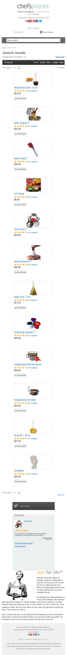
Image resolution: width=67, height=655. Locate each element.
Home (4, 47)
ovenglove (19, 470)
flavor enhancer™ (22, 261)
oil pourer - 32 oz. (22, 435)
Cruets (39, 627)
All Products (26, 627)
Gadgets (33, 627)
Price (48, 62)
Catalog (20, 18)
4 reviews (34, 91)
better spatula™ (21, 123)
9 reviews (34, 368)
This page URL (61, 494)
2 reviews (34, 335)
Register (36, 28)
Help (47, 18)
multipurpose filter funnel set (27, 364)
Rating (62, 62)
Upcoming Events (31, 18)
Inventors (41, 18)
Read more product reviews (24, 543)
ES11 (47, 639)
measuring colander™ (24, 332)
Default (55, 62)
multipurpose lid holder (25, 400)
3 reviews (34, 438)
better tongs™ (21, 158)
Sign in (30, 28)
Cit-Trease (19, 194)
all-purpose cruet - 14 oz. (26, 87)
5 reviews (34, 232)
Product (42, 62)
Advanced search (48, 32)
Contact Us (46, 627)
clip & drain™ (20, 229)
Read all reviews (20, 546)
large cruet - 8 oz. (22, 297)
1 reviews (34, 126)
